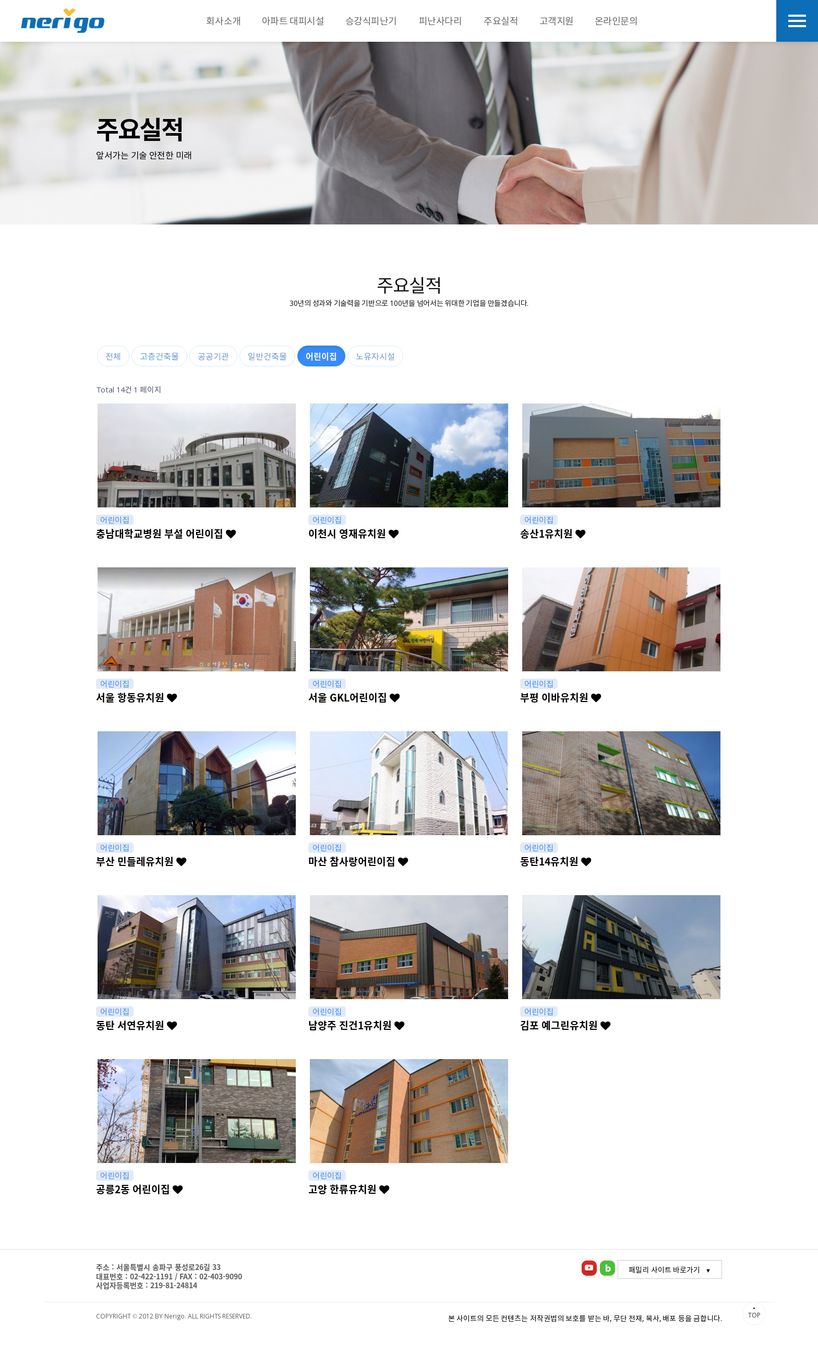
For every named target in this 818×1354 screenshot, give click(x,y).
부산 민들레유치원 (141, 861)
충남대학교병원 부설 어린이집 (166, 533)
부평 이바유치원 (560, 697)
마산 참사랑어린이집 (358, 861)
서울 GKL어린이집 (354, 697)
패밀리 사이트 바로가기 (664, 1269)
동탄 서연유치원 (136, 1025)
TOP (754, 1312)
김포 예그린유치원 (565, 1025)
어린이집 (321, 356)
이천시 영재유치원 (353, 533)
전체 (113, 356)
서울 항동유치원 (136, 697)
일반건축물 (267, 356)
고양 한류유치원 (348, 1189)
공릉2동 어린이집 (139, 1189)
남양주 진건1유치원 (356, 1025)
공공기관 (213, 356)
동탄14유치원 (555, 861)
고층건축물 (159, 356)
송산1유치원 (552, 533)
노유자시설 (375, 356)
